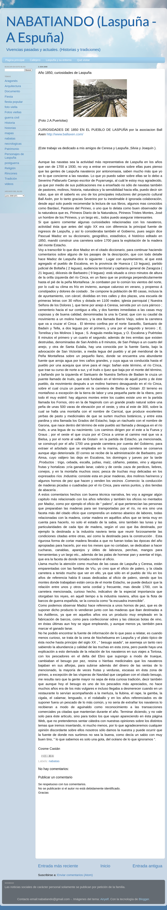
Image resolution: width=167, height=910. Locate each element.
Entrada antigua (147, 865)
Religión (10, 168)
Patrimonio (12, 149)
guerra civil (12, 117)
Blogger (144, 899)
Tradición (11, 178)
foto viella (11, 107)
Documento (12, 91)
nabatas (54, 761)
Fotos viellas (13, 112)
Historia (10, 122)
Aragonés (11, 81)
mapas (9, 133)
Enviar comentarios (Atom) (75, 875)
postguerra (12, 163)
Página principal (14, 60)
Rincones (11, 173)
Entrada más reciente (58, 865)
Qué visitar (83, 60)
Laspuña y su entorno (58, 60)
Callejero (35, 60)
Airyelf (104, 899)
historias (10, 128)
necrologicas (13, 143)
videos (9, 184)
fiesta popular (14, 101)
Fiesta (9, 96)
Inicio (105, 865)
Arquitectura (13, 86)
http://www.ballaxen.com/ (65, 134)
